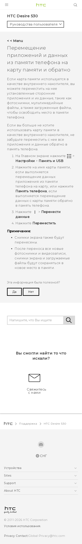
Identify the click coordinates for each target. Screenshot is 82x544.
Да (14, 292)
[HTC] (41, 4)
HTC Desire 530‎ (55, 423)
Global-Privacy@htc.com (46, 536)
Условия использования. (22, 526)
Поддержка (28, 423)
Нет (31, 292)
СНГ (43, 456)
